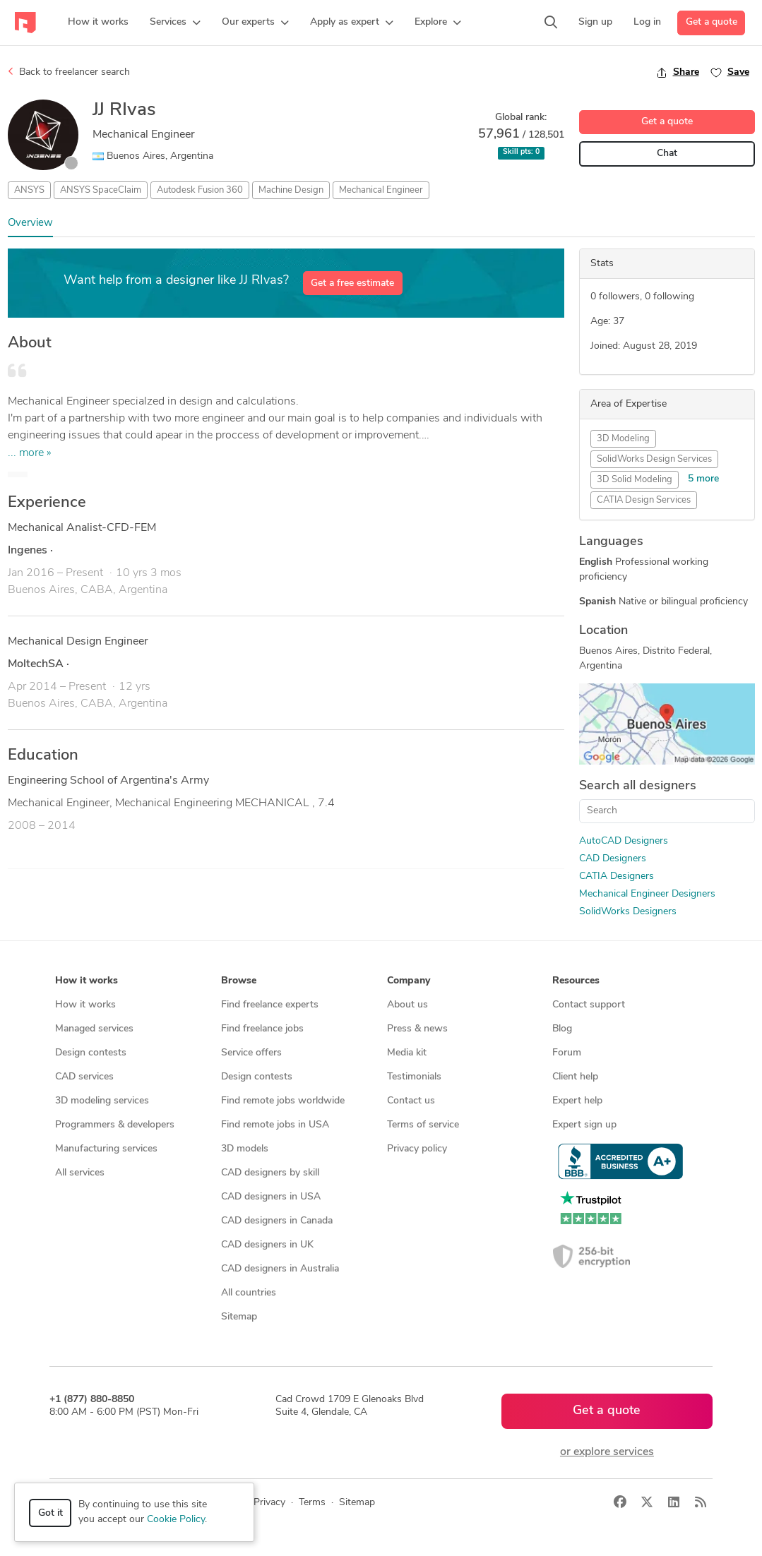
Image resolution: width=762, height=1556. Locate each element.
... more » (30, 453)
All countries (248, 1293)
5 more (703, 479)
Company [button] (408, 981)
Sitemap (239, 1317)
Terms (312, 1502)
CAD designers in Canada (277, 1221)
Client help (575, 1077)
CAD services (84, 1077)
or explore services (607, 1452)
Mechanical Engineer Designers (647, 894)
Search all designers (637, 786)
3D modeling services (102, 1101)
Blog (562, 1029)
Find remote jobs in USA (275, 1125)
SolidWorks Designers (628, 911)
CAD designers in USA (271, 1197)
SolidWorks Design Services (654, 459)
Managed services (94, 1029)
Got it (50, 1513)
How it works (85, 1005)
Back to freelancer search (69, 72)
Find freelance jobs (262, 1029)
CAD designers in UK (267, 1245)
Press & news (417, 1029)
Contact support (588, 1005)
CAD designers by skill (270, 1173)
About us (407, 1005)
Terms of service (423, 1125)
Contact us (411, 1101)
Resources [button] (576, 981)
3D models (244, 1149)
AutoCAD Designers (623, 841)
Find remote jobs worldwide (283, 1101)
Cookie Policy (176, 1519)
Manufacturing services (106, 1149)
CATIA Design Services (644, 500)
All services (80, 1173)
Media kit (407, 1053)
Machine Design (290, 190)
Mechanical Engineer (381, 190)
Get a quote (711, 22)
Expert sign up (584, 1125)
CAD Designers (612, 859)
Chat (667, 153)
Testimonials (414, 1077)
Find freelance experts (270, 1005)
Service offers (251, 1053)
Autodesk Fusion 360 (200, 190)
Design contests (90, 1053)
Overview (30, 223)
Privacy (269, 1502)
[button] (175, 22)
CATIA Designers (616, 876)
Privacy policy (417, 1149)
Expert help (577, 1101)
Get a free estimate (352, 283)
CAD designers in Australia (280, 1269)
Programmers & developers (114, 1125)
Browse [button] (238, 981)
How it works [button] (86, 981)
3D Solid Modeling (634, 479)
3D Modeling (623, 438)
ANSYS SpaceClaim (100, 190)
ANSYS (29, 190)
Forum (566, 1053)
